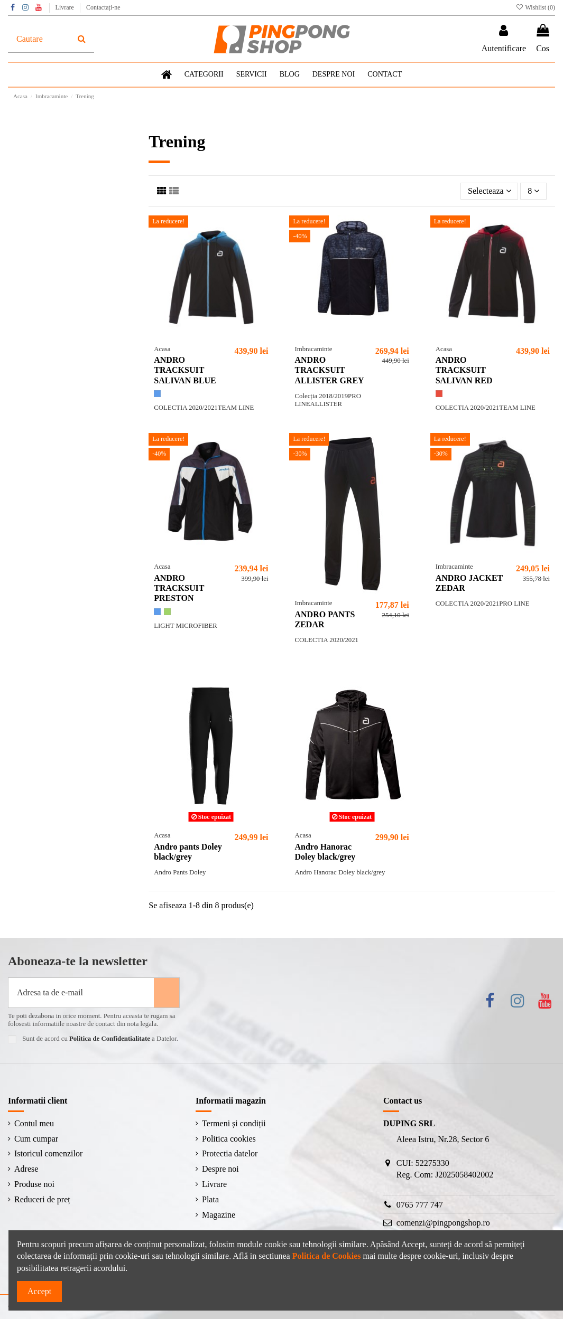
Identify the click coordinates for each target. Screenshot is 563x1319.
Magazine (218, 1214)
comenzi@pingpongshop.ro (443, 1222)
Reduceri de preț (42, 1199)
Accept (39, 1291)
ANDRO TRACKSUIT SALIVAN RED (464, 369)
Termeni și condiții (234, 1123)
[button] (251, 75)
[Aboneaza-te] (166, 992)
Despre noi (220, 1168)
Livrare (66, 7)
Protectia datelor (229, 1153)
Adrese (26, 1168)
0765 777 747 (419, 1204)
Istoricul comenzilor (48, 1153)
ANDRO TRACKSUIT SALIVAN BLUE (185, 369)
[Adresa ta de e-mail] (81, 992)
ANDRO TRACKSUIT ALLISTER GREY (329, 369)
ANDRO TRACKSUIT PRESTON (179, 587)
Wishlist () (535, 7)
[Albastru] (157, 393)
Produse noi (34, 1184)
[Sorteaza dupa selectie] (489, 191)
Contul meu (34, 1123)
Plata (210, 1199)
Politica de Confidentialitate (109, 1038)
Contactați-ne (103, 7)
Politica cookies (229, 1138)
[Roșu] (439, 393)
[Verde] (167, 611)
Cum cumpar (36, 1138)
